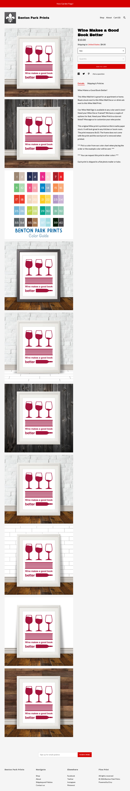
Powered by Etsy (105, 782)
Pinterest (71, 785)
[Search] (124, 18)
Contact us (40, 785)
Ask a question (98, 74)
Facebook (71, 776)
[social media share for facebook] (79, 74)
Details (81, 83)
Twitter (70, 779)
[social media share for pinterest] (89, 74)
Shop (102, 17)
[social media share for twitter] (84, 74)
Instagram (71, 782)
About (109, 17)
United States (94, 44)
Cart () (117, 17)
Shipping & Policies (95, 83)
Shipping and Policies (44, 782)
